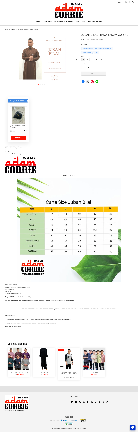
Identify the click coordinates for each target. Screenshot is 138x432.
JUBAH (13, 29)
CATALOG (48, 22)
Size (82, 56)
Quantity (83, 64)
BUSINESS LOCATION (95, 22)
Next (76, 59)
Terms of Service (55, 428)
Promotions (84, 44)
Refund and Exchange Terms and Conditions (76, 428)
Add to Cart (18, 138)
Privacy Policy (63, 428)
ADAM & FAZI (80, 22)
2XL (101, 59)
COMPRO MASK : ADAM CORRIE (17, 126)
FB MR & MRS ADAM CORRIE (63, 22)
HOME (38, 22)
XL (96, 59)
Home (6, 29)
